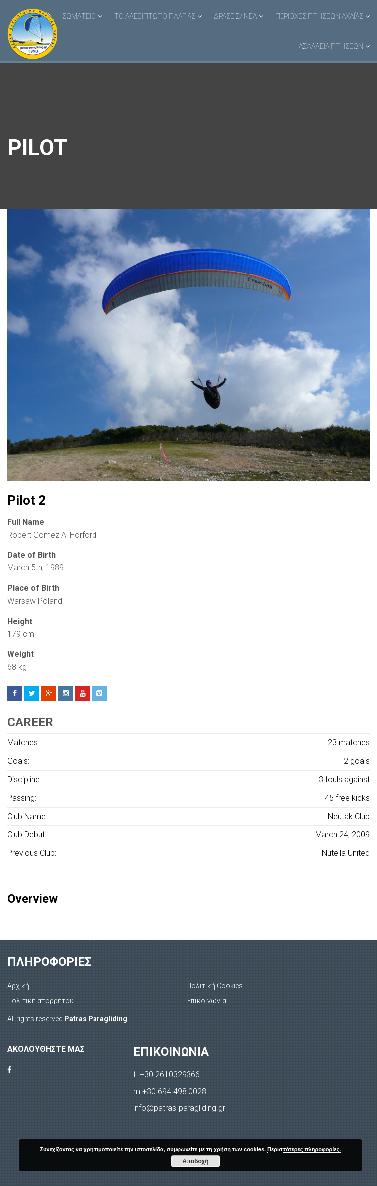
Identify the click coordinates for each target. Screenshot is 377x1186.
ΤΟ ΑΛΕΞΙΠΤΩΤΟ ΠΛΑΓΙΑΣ (154, 16)
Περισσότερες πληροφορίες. (304, 1149)
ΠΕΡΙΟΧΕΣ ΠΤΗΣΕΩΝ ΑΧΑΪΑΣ (319, 16)
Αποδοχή (195, 1161)
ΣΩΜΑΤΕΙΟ (79, 16)
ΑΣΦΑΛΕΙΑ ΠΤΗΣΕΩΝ (331, 46)
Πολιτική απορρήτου (40, 1000)
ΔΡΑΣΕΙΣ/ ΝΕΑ (235, 16)
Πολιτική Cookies (215, 986)
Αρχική (18, 986)
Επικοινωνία (206, 1000)
